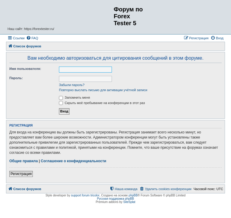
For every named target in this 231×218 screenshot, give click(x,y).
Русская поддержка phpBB (115, 198)
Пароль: (16, 78)
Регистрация (21, 174)
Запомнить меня (74, 97)
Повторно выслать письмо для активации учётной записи (103, 90)
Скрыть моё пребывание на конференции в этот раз (102, 103)
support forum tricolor (85, 195)
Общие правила (23, 161)
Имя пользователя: (25, 68)
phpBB (133, 195)
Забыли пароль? (72, 85)
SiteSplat (129, 202)
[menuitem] (32, 38)
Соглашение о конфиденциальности (73, 161)
